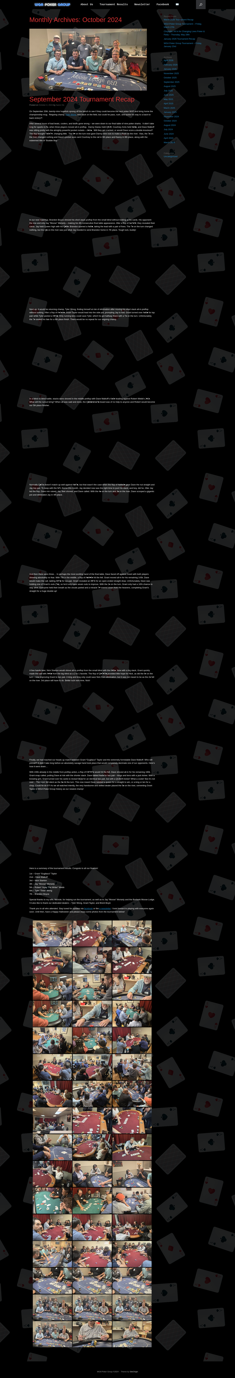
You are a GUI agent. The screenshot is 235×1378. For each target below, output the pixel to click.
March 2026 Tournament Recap (178, 19)
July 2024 (168, 129)
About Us (87, 4)
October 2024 (170, 121)
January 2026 (170, 69)
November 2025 (171, 73)
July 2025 (168, 90)
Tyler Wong (70, 114)
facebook (88, 908)
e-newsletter (105, 908)
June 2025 (169, 95)
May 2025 (168, 99)
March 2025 (169, 108)
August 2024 (170, 125)
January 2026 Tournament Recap (179, 39)
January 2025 (170, 112)
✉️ (177, 4)
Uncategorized (170, 156)
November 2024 (171, 116)
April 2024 (168, 138)
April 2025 (168, 103)
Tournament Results (114, 4)
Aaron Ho (60, 105)
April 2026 (168, 60)
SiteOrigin (134, 1372)
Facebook (163, 4)
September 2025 (171, 82)
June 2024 (169, 134)
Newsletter (142, 4)
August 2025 (170, 86)
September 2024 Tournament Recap (81, 99)
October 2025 (170, 77)
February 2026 (171, 65)
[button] (201, 4)
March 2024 (169, 142)
